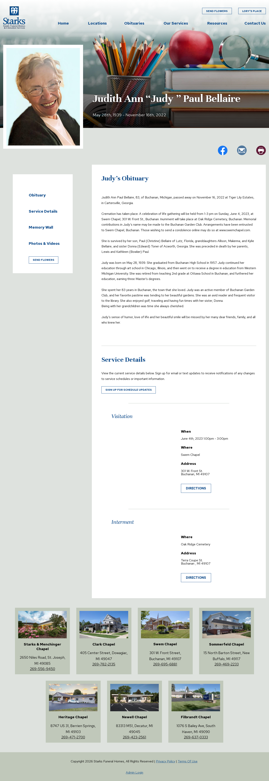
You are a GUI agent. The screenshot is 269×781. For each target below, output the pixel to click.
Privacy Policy (165, 761)
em (242, 150)
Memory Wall (41, 227)
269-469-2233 (226, 664)
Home (63, 23)
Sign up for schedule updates (128, 389)
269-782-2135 (103, 664)
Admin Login (134, 772)
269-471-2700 (73, 737)
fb (222, 150)
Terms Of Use (188, 761)
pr (261, 150)
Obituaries (134, 23)
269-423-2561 (134, 737)
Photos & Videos (44, 243)
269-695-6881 (165, 664)
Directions (196, 488)
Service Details (43, 211)
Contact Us (255, 23)
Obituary (37, 195)
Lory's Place (252, 11)
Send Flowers (217, 11)
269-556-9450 (42, 668)
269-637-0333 (196, 737)
